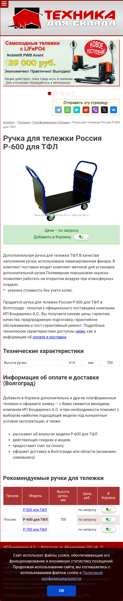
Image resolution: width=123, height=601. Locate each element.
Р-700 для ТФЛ (35, 530)
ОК (61, 591)
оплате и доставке (49, 337)
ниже (80, 331)
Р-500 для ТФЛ (35, 510)
